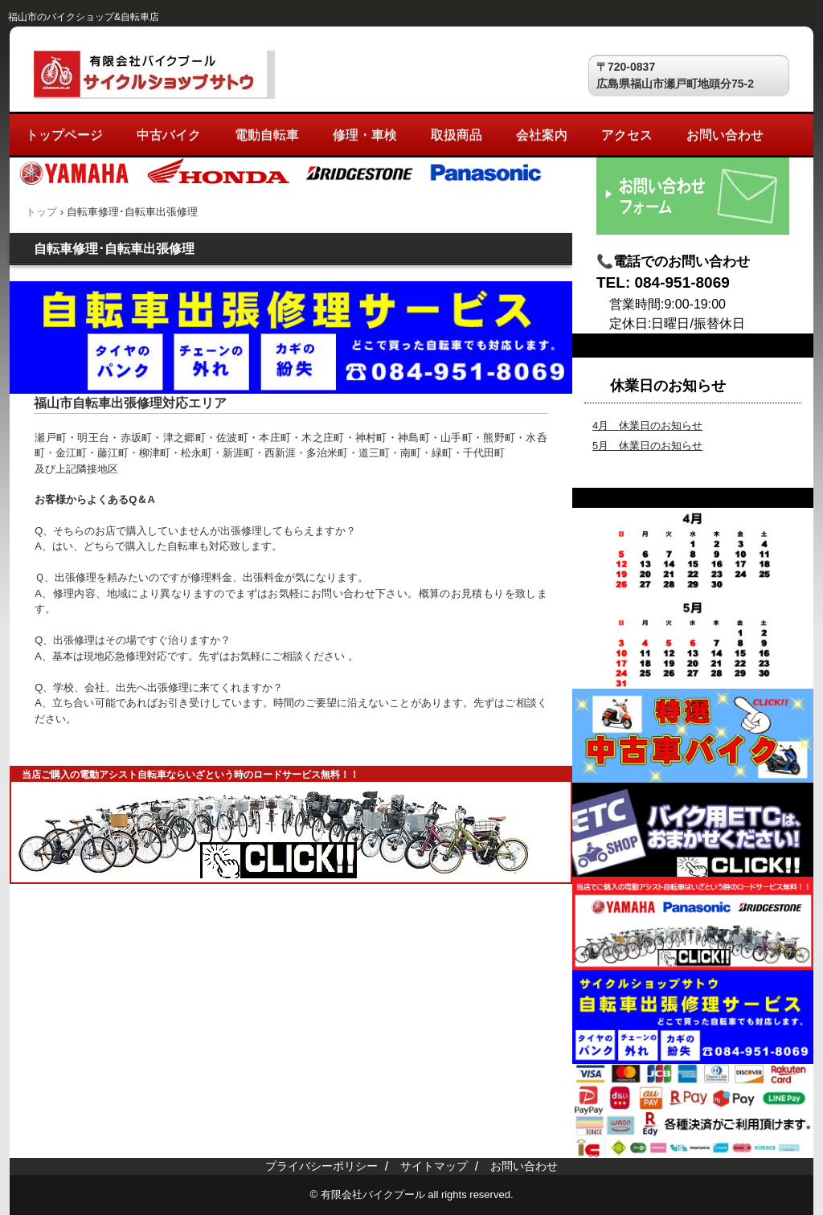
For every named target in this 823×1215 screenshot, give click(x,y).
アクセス (627, 134)
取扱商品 (456, 134)
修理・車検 (365, 134)
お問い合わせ (725, 134)
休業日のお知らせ (668, 386)
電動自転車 (267, 134)
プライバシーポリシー (321, 1166)
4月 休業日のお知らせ (647, 425)
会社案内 (541, 134)
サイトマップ (434, 1166)
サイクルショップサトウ (154, 75)
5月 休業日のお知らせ (647, 446)
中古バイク (169, 134)
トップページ (64, 134)
